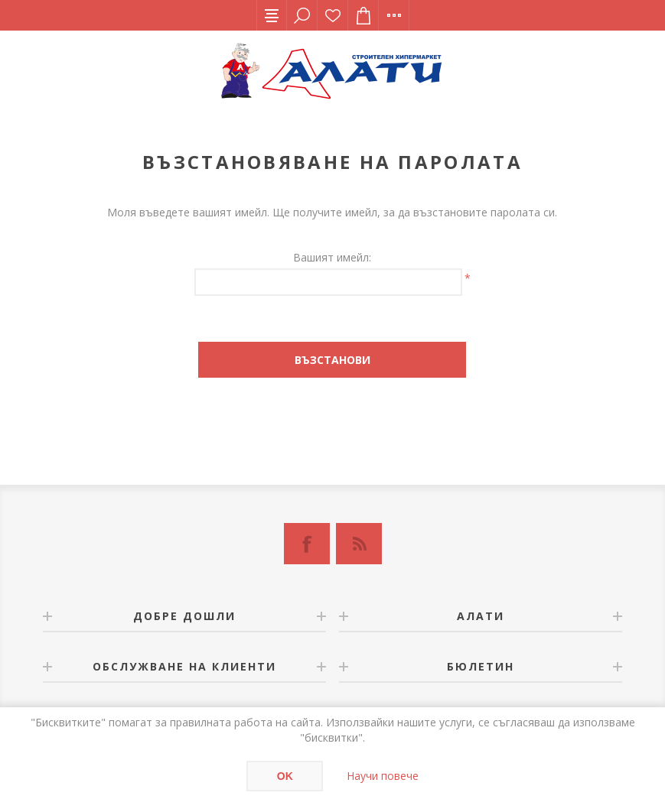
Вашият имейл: (332, 257)
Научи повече (383, 775)
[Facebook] (307, 543)
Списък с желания (333, 15)
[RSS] (359, 543)
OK (285, 776)
